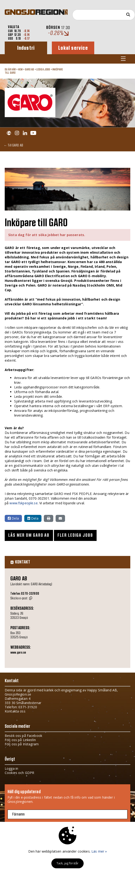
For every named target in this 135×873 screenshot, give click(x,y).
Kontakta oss (15, 711)
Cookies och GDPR (19, 772)
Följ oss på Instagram (22, 744)
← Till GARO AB (13, 145)
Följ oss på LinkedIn (20, 740)
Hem (20, 69)
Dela (13, 518)
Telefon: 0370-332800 (24, 593)
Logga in (11, 768)
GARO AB (29, 69)
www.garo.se (18, 652)
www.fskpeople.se (23, 503)
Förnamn (18, 814)
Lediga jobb (43, 69)
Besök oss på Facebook (23, 735)
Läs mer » (99, 851)
